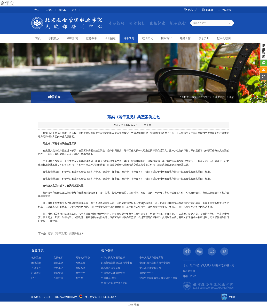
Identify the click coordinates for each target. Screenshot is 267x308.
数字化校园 (224, 38)
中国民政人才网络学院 (113, 273)
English (209, 10)
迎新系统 (58, 268)
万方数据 (58, 278)
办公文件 (36, 268)
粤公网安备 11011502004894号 (100, 297)
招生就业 (166, 38)
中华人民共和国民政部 (113, 257)
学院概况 (54, 38)
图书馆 (79, 278)
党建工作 (185, 38)
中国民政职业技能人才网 (114, 283)
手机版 (232, 297)
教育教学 (91, 38)
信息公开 (203, 38)
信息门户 (193, 10)
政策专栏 (220, 97)
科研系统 (36, 273)
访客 (74, 10)
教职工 (62, 10)
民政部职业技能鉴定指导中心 (116, 262)
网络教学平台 (83, 257)
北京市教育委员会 (110, 268)
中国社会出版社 (109, 278)
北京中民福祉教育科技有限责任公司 (158, 278)
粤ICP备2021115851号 (66, 297)
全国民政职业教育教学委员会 (154, 262)
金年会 (7, 3)
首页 (38, 38)
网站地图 (226, 10)
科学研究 (128, 38)
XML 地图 (133, 304)
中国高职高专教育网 (150, 268)
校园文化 (147, 38)
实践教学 (58, 257)
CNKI (34, 278)
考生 (36, 10)
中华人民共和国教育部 (151, 257)
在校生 (48, 10)
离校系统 (80, 268)
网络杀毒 (80, 262)
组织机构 (72, 38)
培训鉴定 (110, 38)
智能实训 (58, 273)
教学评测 (80, 273)
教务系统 (36, 257)
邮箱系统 (58, 262)
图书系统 (36, 262)
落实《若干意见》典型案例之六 (66, 233)
